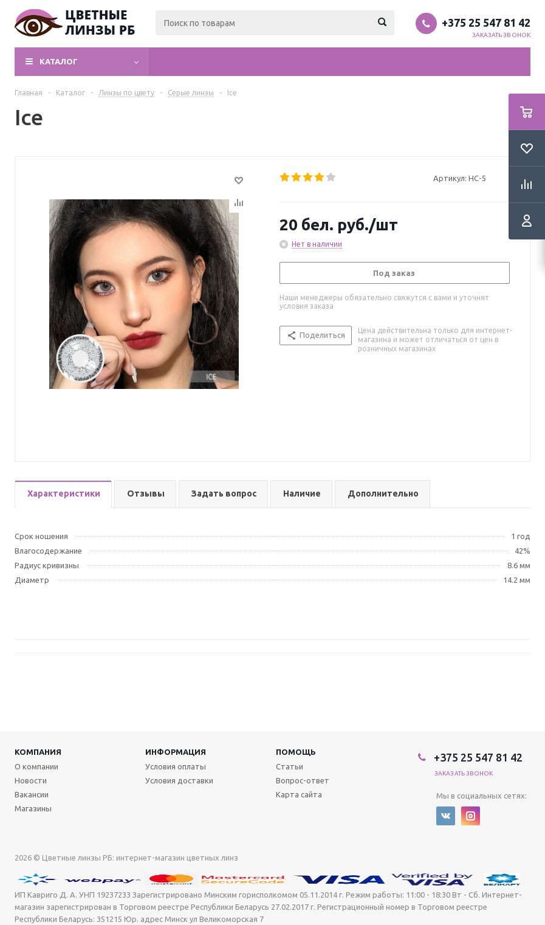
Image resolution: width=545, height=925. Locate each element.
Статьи (289, 766)
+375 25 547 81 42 (486, 22)
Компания (38, 752)
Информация (175, 752)
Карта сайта (299, 794)
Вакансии (32, 794)
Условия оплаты (175, 766)
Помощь (296, 752)
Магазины (33, 808)
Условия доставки (179, 780)
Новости (31, 780)
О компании (36, 766)
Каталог (58, 61)
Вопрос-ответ (302, 780)
